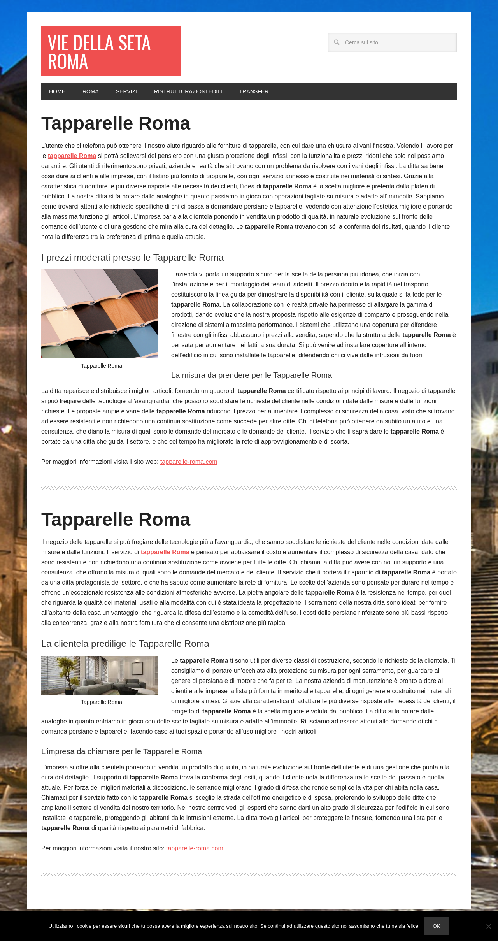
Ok (436, 926)
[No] (488, 926)
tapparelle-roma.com (188, 461)
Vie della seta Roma (99, 51)
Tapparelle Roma (115, 123)
